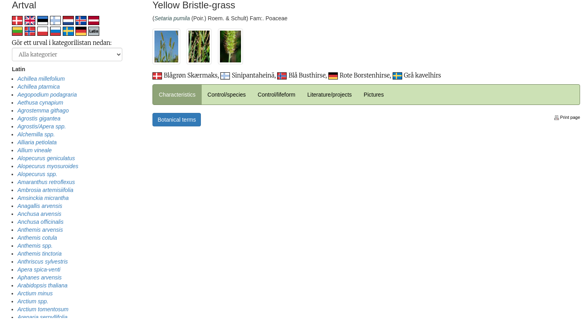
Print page (567, 117)
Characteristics (177, 94)
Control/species (227, 94)
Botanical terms (177, 119)
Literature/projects (329, 94)
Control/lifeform (276, 94)
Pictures (374, 94)
